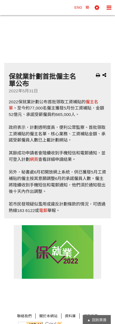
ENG (78, 7)
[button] (97, 7)
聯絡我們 (24, 316)
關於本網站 (48, 316)
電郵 (43, 210)
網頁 (34, 159)
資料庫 (70, 316)
